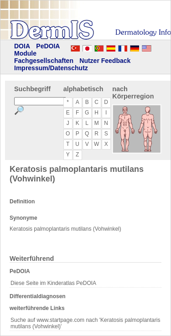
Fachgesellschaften (43, 60)
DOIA (22, 46)
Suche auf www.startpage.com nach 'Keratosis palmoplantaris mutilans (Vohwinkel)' (85, 323)
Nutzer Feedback (104, 60)
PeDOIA (48, 46)
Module (25, 53)
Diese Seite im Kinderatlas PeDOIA (53, 283)
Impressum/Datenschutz (51, 68)
